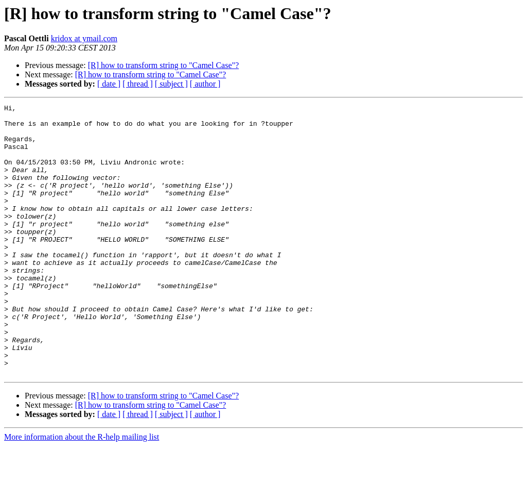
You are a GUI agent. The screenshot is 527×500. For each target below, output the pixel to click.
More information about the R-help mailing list (81, 491)
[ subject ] (171, 83)
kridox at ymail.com (84, 38)
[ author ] (205, 83)
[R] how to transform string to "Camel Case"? (163, 65)
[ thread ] (137, 83)
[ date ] (108, 83)
